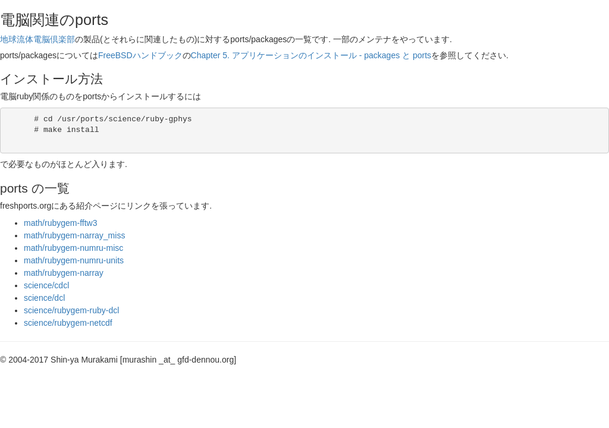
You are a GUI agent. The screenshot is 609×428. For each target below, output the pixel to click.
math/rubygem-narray (63, 273)
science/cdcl (46, 285)
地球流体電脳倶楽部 (37, 39)
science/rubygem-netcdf (68, 323)
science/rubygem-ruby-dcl (71, 310)
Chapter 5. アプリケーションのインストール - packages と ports (311, 55)
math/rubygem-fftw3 (60, 223)
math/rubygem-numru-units (74, 260)
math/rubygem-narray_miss (74, 235)
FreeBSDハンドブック (140, 55)
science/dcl (44, 298)
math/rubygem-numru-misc (73, 248)
